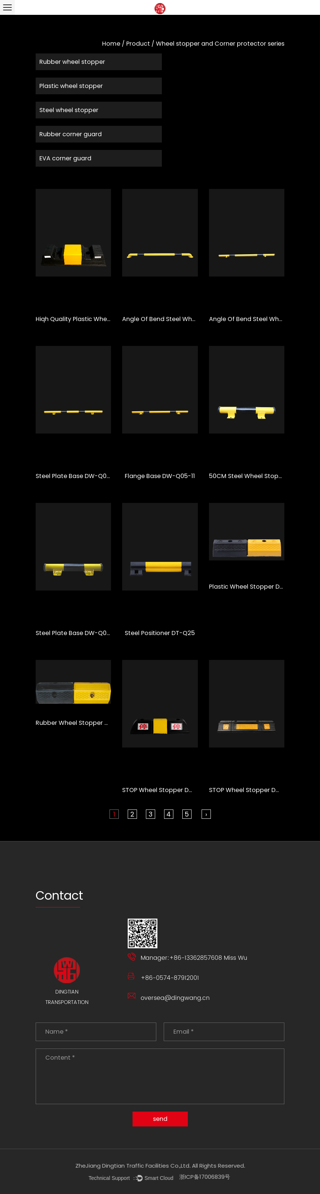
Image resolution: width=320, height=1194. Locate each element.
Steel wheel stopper (68, 110)
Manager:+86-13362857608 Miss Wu (194, 958)
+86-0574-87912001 (170, 978)
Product (138, 43)
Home (111, 43)
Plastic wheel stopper (71, 86)
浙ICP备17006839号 (204, 1177)
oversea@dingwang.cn (175, 998)
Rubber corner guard (70, 134)
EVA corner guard (65, 158)
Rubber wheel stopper (72, 62)
